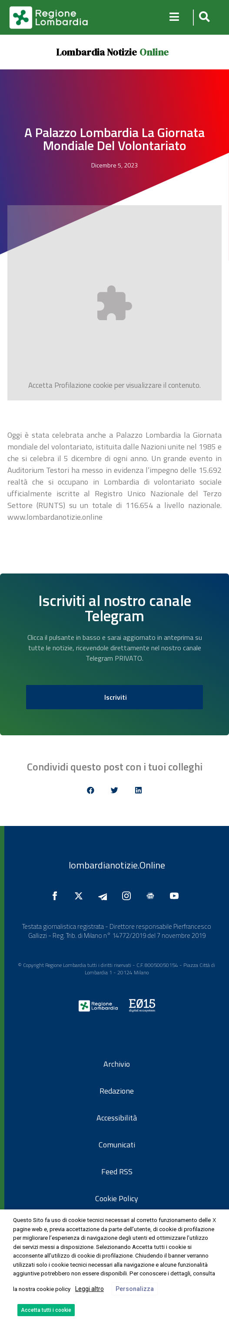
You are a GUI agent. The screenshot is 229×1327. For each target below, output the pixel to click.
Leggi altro (89, 1288)
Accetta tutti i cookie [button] (46, 1310)
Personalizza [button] (135, 1288)
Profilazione (72, 385)
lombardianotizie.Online (117, 865)
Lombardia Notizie (96, 52)
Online (154, 52)
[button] (203, 18)
